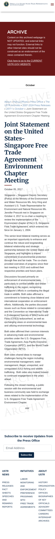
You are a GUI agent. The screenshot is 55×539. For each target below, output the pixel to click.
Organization (46, 486)
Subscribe (26, 455)
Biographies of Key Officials (46, 500)
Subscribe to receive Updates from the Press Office (28, 438)
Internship (45, 517)
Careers (44, 514)
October (19, 108)
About (7, 101)
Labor (24, 479)
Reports (7, 507)
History (43, 482)
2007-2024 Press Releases (36, 105)
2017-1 (9, 108)
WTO (22, 500)
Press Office (36, 101)
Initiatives (27, 471)
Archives (44, 521)
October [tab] (27, 85)
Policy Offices (20, 101)
